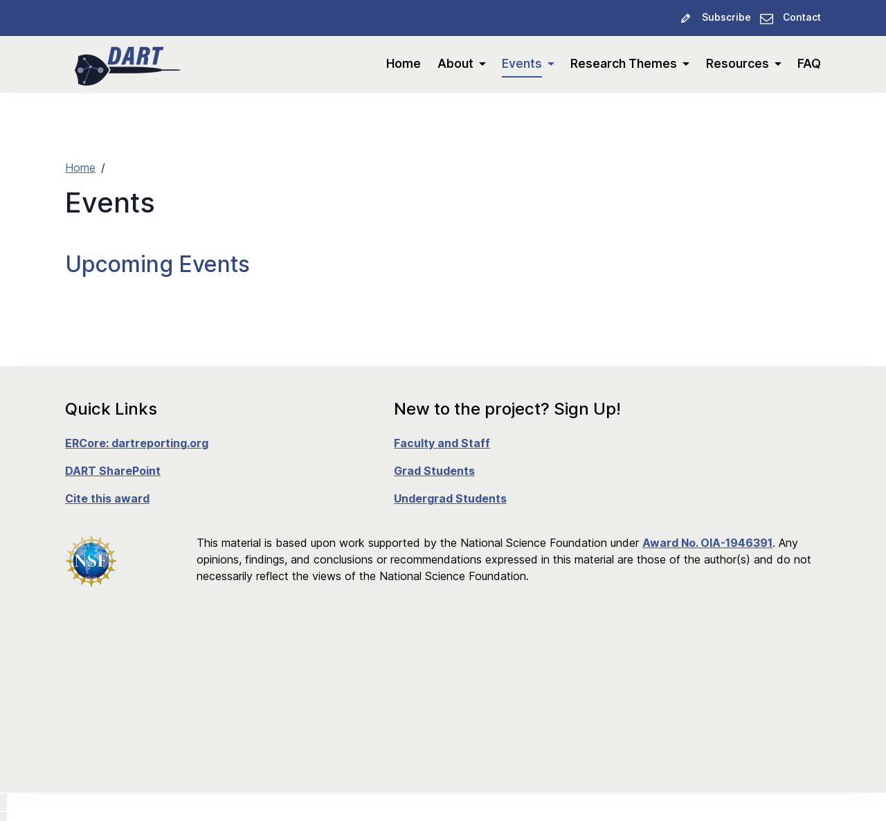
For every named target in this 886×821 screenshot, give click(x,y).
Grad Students (434, 471)
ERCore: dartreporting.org (136, 443)
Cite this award (107, 498)
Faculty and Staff (442, 443)
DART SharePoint (113, 471)
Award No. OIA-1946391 (707, 543)
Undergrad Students (450, 498)
